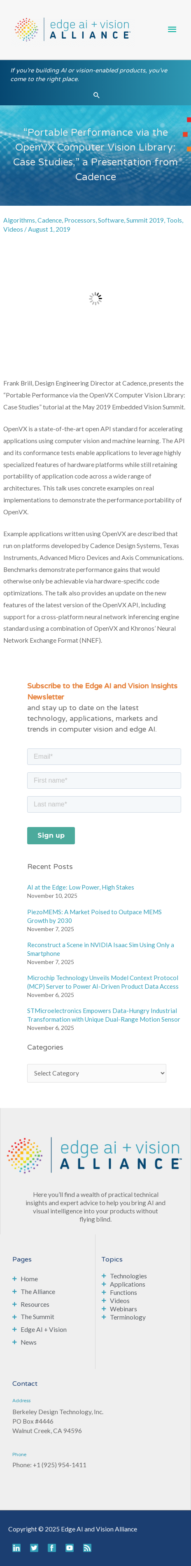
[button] (97, 95)
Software (111, 220)
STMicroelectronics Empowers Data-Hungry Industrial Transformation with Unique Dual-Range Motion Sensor (103, 1015)
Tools (174, 220)
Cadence (49, 220)
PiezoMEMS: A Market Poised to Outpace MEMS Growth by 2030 (94, 916)
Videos (13, 229)
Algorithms (19, 220)
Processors (80, 220)
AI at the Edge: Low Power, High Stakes (80, 887)
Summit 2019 (145, 220)
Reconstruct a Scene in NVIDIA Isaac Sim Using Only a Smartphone (100, 949)
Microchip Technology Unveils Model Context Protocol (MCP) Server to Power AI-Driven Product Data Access (103, 982)
